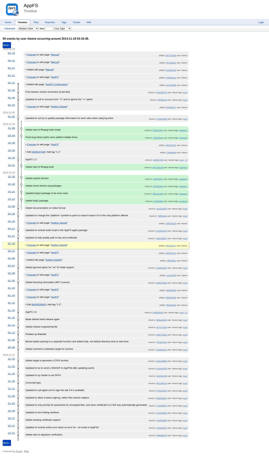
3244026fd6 (162, 420)
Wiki (89, 22)
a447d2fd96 (171, 85)
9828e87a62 (171, 298)
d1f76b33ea (158, 186)
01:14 (11, 325)
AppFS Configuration (57, 84)
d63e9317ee (171, 253)
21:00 (11, 128)
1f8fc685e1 (171, 261)
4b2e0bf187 (162, 428)
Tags (63, 22)
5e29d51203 (161, 231)
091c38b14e (161, 383)
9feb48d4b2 (171, 290)
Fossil (19, 451)
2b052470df (158, 160)
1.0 (186, 312)
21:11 (11, 388)
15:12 (11, 199)
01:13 (11, 332)
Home (8, 22)
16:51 (11, 433)
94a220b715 (161, 92)
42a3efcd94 (162, 119)
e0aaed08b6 (161, 361)
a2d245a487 (161, 268)
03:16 (11, 243)
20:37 (11, 418)
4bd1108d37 (161, 238)
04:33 (11, 53)
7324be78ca (161, 342)
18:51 (11, 165)
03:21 (11, 228)
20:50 (11, 410)
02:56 (11, 280)
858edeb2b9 (161, 320)
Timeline (22, 22)
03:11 (11, 251)
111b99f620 (162, 406)
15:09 (11, 206)
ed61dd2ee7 (171, 246)
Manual (55, 54)
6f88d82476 (162, 435)
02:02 (11, 116)
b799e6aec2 (171, 78)
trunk (185, 92)
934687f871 (158, 179)
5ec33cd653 (161, 209)
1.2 (186, 160)
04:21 (11, 68)
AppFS (31, 5)
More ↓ (7, 442)
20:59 (11, 135)
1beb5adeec (161, 350)
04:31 (11, 60)
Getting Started (59, 106)
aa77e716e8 (161, 327)
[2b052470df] (38, 152)
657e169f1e (171, 63)
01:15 (11, 303)
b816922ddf (162, 376)
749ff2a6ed (162, 216)
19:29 (11, 157)
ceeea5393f (171, 275)
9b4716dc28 (158, 167)
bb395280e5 (158, 312)
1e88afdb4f (171, 152)
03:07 (11, 265)
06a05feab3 (171, 305)
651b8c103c (158, 130)
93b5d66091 (161, 398)
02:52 (11, 105)
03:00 (11, 273)
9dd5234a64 (161, 283)
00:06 (11, 347)
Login (261, 22)
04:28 (11, 213)
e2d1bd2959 (161, 369)
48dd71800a (161, 335)
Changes (31, 54)
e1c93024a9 (171, 70)
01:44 (11, 288)
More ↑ (7, 45)
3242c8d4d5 (161, 413)
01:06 (11, 340)
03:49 (11, 97)
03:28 (11, 221)
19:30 (11, 143)
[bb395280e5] (39, 304)
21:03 (11, 403)
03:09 (11, 258)
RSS (26, 451)
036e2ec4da (158, 194)
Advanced (9, 28)
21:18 (11, 381)
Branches (50, 22)
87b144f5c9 (162, 391)
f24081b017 (171, 107)
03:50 (11, 90)
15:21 (11, 191)
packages (183, 130)
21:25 (11, 359)
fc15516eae (158, 138)
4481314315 (171, 145)
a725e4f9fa (158, 201)
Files (36, 22)
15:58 (11, 176)
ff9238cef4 (162, 100)
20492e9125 (171, 223)
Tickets (76, 22)
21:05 (11, 396)
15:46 (11, 184)
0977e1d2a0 (171, 55)
